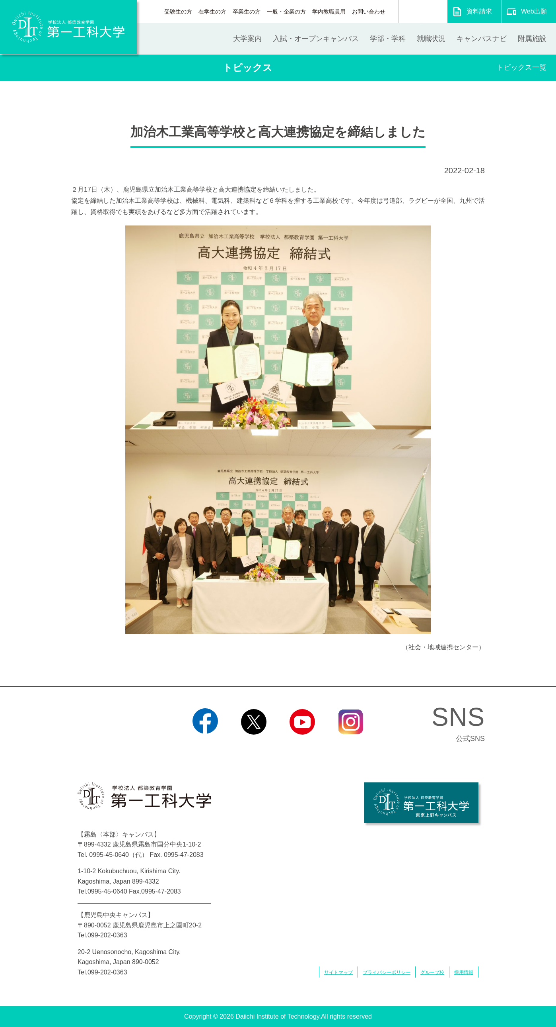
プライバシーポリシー (386, 972)
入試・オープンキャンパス (316, 39)
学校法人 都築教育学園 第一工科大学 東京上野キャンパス (421, 802)
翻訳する (434, 11)
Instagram (350, 744)
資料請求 (479, 11)
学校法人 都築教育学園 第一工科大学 (68, 27)
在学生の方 (212, 11)
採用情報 (463, 972)
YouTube (302, 744)
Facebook (205, 744)
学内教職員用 (329, 11)
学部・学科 (388, 39)
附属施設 (532, 39)
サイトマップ (338, 972)
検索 (409, 11)
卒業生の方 (247, 11)
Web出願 (534, 11)
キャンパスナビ (482, 39)
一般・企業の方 (286, 11)
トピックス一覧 (521, 67)
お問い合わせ (368, 11)
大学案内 (247, 39)
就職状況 (431, 39)
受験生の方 (178, 11)
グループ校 (432, 972)
